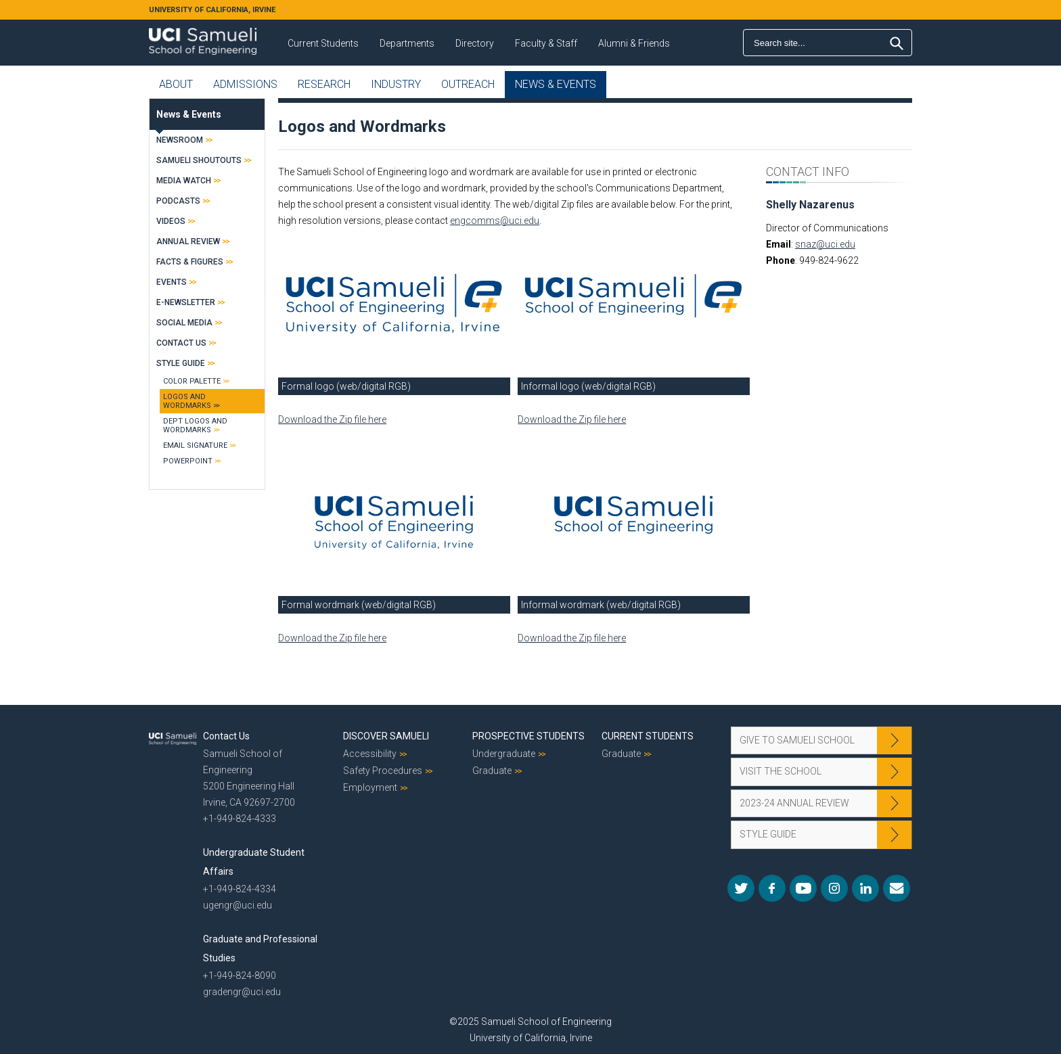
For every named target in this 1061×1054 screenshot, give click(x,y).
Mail (896, 888)
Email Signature (195, 445)
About (176, 84)
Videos (170, 221)
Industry (396, 84)
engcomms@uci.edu (494, 220)
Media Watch (183, 180)
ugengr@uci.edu (237, 905)
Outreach (468, 84)
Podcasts (178, 201)
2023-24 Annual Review (794, 803)
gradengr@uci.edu (242, 991)
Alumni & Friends (634, 43)
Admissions (245, 84)
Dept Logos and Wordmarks (195, 425)
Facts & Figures (189, 262)
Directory (474, 43)
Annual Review (188, 241)
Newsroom (179, 140)
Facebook (772, 888)
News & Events (555, 84)
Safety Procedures (382, 770)
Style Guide (180, 363)
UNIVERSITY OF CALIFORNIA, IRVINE (212, 9)
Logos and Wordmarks (187, 401)
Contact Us (181, 343)
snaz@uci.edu (825, 244)
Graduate (492, 770)
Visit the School (780, 771)
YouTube (803, 888)
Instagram (834, 888)
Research (324, 84)
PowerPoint (187, 461)
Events (171, 282)
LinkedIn (865, 888)
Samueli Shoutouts (199, 160)
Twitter (740, 888)
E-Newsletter (185, 302)
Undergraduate (503, 753)
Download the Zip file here (332, 419)
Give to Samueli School (797, 740)
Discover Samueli (386, 736)
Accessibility (370, 753)
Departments (407, 43)
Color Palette (192, 381)
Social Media (184, 322)
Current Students (323, 43)
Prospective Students (528, 736)
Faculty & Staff (546, 43)
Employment (370, 787)
